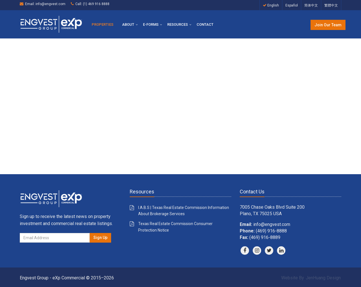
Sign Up (100, 237)
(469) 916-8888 (271, 231)
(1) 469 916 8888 (96, 4)
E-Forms (151, 24)
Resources (177, 24)
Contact (205, 24)
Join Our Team (328, 25)
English (271, 5)
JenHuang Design (323, 277)
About (128, 24)
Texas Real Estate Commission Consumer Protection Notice (175, 226)
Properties (102, 24)
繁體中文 (331, 5)
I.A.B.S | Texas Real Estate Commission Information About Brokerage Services (183, 210)
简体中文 (311, 5)
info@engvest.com (50, 4)
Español (291, 5)
